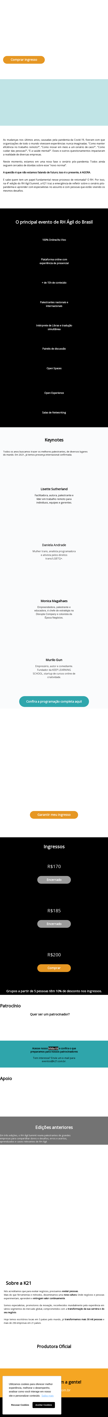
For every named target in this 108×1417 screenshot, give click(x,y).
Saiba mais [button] (47, 1395)
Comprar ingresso (24, 60)
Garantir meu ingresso (54, 815)
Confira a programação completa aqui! (54, 701)
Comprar (54, 968)
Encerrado (54, 880)
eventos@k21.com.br (54, 1061)
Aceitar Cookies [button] (43, 1405)
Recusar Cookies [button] (20, 1405)
